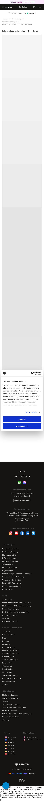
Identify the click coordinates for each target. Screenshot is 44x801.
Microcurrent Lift (9, 555)
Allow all (22, 419)
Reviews (5, 641)
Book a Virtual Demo (11, 717)
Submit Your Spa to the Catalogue (17, 714)
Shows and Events (9, 675)
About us (6, 632)
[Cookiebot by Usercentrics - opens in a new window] (31, 373)
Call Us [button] (22, 471)
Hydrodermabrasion (10, 549)
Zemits (4, 19)
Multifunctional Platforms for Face (16, 603)
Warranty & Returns (10, 653)
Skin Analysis (7, 564)
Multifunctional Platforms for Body (16, 606)
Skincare (5, 618)
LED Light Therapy (9, 567)
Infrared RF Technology (12, 583)
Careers (5, 720)
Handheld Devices (9, 621)
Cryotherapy (7, 571)
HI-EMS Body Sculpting (11, 586)
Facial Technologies (9, 21)
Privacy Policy (7, 663)
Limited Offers (8, 635)
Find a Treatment (9, 711)
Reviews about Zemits (11, 678)
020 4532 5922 (22, 476)
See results (7, 672)
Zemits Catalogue (10, 660)
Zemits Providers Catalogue (14, 707)
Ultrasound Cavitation (11, 580)
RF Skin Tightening (10, 552)
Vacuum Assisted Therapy (13, 577)
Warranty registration (11, 704)
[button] (24, 7)
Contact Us (7, 666)
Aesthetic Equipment (17, 19)
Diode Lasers (7, 589)
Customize (22, 426)
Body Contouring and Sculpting (15, 612)
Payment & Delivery (10, 650)
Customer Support (10, 698)
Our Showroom (8, 681)
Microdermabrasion (10, 561)
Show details (31, 412)
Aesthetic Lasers (9, 615)
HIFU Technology (9, 558)
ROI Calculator (8, 647)
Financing (6, 644)
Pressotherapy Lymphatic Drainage (17, 574)
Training (5, 701)
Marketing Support (10, 695)
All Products (7, 600)
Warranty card (8, 657)
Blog (4, 638)
